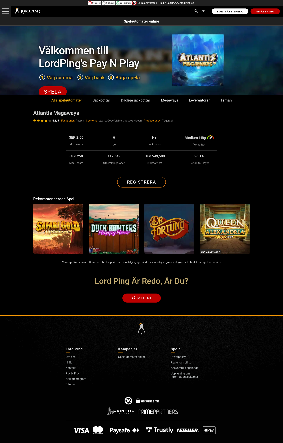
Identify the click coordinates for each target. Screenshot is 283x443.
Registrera (141, 182)
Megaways (169, 100)
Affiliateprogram (76, 379)
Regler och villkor (181, 362)
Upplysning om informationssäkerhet (184, 375)
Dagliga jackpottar (135, 100)
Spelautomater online (141, 21)
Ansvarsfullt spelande (184, 368)
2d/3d (102, 120)
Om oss (70, 357)
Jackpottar (101, 100)
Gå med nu (141, 298)
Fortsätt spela (230, 11)
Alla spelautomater (66, 100)
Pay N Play (73, 373)
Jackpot (128, 120)
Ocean (138, 120)
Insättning (265, 11)
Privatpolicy (178, 357)
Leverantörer (199, 100)
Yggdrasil (167, 120)
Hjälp (69, 362)
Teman (226, 100)
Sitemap (71, 384)
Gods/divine (114, 120)
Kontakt (71, 368)
